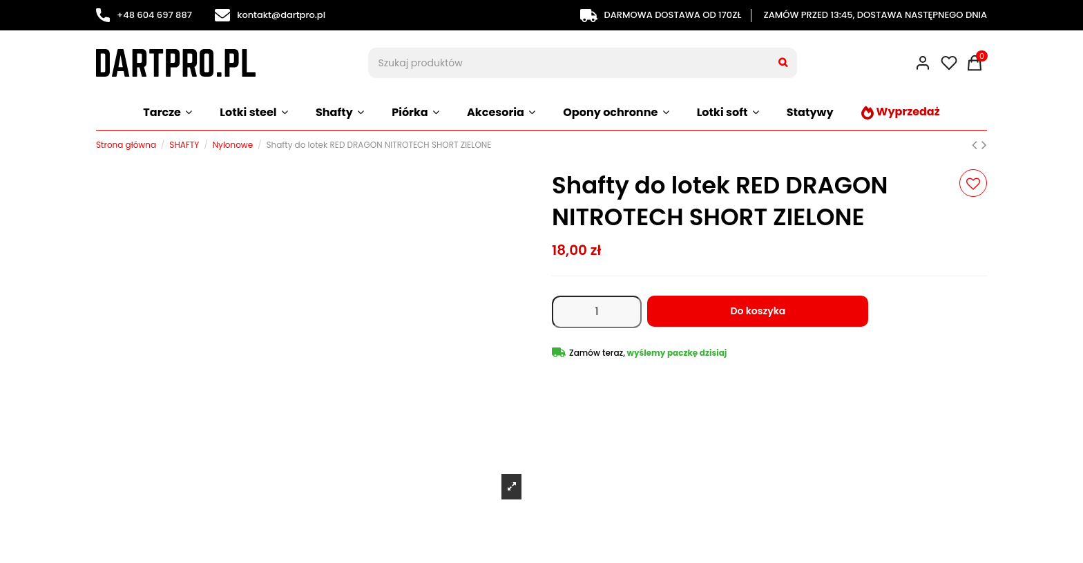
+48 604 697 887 (144, 14)
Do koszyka (757, 311)
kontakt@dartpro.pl (270, 14)
